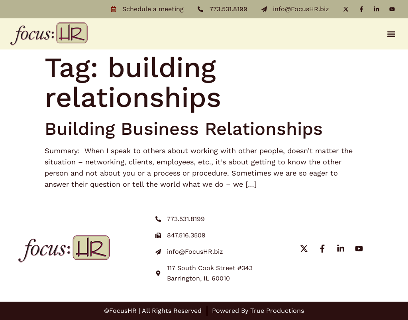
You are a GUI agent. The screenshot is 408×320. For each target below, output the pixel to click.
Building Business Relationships (184, 128)
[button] (391, 34)
